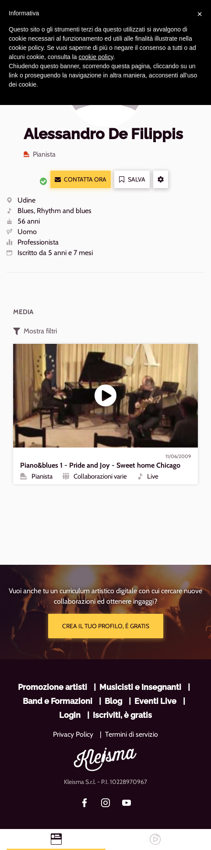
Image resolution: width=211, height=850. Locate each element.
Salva (132, 179)
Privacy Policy (73, 734)
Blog (113, 701)
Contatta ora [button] (80, 179)
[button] (160, 179)
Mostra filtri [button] (35, 331)
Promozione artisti (52, 687)
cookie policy (96, 56)
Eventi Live (155, 701)
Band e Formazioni (57, 701)
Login (70, 715)
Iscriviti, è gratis (122, 715)
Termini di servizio (131, 734)
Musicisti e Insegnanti (140, 687)
